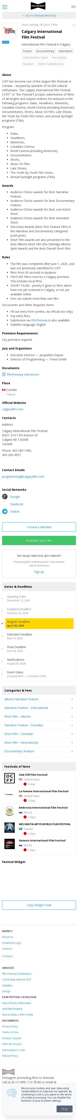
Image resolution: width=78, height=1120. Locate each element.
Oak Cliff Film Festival (33, 774)
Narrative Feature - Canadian (23, 725)
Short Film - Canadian (18, 734)
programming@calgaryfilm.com (23, 477)
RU (73, 6)
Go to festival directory (39, 15)
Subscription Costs (13, 1050)
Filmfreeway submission (20, 374)
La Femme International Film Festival (43, 791)
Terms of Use (10, 1032)
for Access (15, 1044)
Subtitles (7, 985)
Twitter (11, 511)
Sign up (39, 572)
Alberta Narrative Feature (21, 699)
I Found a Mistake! (39, 527)
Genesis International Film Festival (42, 840)
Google (11, 496)
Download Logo (11, 942)
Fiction (27, 51)
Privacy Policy (10, 1026)
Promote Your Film (39, 540)
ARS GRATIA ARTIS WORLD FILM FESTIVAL (45, 824)
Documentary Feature (19, 751)
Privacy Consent (11, 1038)
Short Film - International (21, 742)
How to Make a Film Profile (17, 1014)
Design (6, 991)
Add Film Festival (12, 1008)
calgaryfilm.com (12, 409)
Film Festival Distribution (16, 973)
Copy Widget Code (39, 905)
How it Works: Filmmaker (16, 1003)
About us (7, 936)
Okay (64, 1109)
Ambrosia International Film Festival (43, 807)
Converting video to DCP (16, 979)
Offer (5, 1044)
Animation (65, 51)
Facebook (12, 504)
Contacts (7, 956)
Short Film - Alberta (17, 716)
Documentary (45, 51)
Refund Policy (10, 1055)
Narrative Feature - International (26, 708)
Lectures (7, 948)
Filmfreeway (39, 320)
